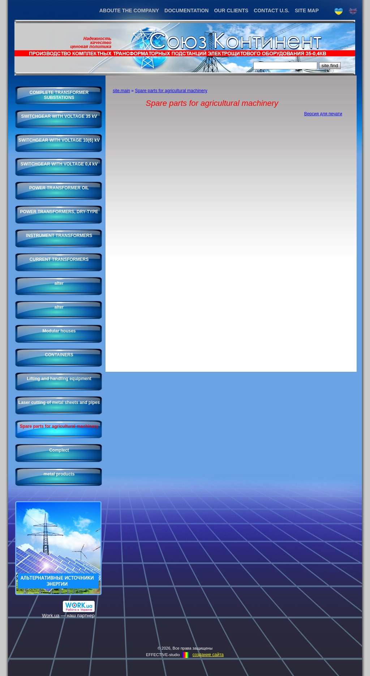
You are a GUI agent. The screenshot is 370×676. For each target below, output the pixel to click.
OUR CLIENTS (231, 10)
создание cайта (208, 654)
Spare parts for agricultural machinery (59, 426)
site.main (121, 90)
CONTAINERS (59, 354)
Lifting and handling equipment (59, 378)
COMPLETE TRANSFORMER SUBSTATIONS (59, 95)
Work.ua (50, 615)
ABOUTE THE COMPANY (129, 10)
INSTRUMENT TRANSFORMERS (59, 235)
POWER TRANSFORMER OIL (59, 187)
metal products (58, 474)
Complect (59, 450)
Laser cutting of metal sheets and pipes (59, 402)
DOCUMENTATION (186, 10)
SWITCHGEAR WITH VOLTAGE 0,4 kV (59, 164)
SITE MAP (307, 10)
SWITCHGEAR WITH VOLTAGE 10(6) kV (59, 140)
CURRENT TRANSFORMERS (59, 259)
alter (59, 283)
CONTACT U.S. (271, 10)
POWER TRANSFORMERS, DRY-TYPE (59, 211)
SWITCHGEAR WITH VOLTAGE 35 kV (59, 116)
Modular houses (59, 330)
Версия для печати (323, 113)
